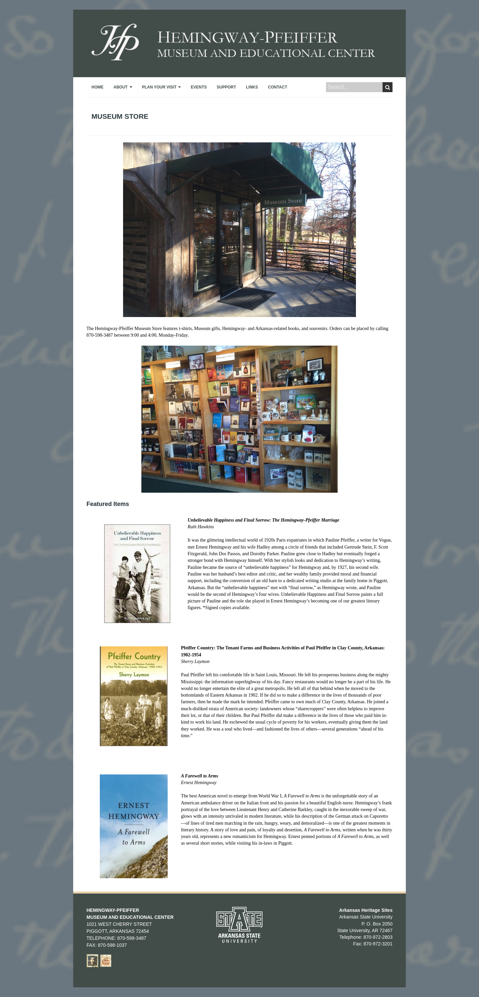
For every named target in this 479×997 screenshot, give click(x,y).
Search (387, 87)
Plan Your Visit (159, 87)
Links (252, 87)
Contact (277, 87)
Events (199, 87)
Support (226, 87)
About (120, 87)
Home (97, 87)
